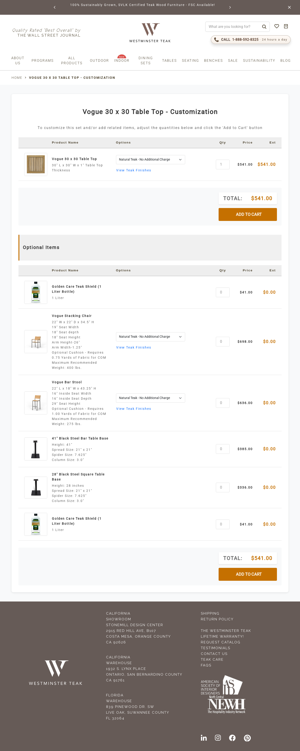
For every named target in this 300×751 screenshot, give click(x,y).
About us (17, 60)
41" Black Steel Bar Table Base (80, 438)
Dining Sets (146, 60)
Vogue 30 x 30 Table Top (74, 159)
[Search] (264, 27)
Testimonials (215, 648)
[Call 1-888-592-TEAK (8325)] (251, 39)
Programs (43, 61)
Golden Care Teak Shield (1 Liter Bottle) (77, 289)
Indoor (122, 61)
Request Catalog (221, 642)
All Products (72, 60)
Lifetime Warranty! (222, 636)
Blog (285, 61)
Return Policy (217, 619)
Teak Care (212, 659)
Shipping (210, 613)
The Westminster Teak (226, 631)
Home (17, 77)
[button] (54, 7)
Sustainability (259, 61)
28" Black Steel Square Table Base (78, 476)
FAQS (206, 665)
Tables (169, 61)
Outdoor (99, 61)
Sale (233, 61)
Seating (190, 61)
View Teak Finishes (133, 170)
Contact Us (214, 654)
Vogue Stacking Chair (72, 316)
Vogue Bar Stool (67, 382)
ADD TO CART (249, 214)
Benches (213, 61)
